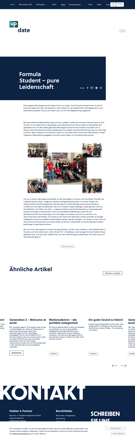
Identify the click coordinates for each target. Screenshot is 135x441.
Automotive (60, 420)
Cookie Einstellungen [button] (115, 433)
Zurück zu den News (67, 247)
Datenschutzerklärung (21, 433)
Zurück (121, 30)
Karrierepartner (76, 6)
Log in (113, 5)
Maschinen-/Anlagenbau (65, 417)
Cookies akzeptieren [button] (115, 428)
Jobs (108, 6)
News (63, 6)
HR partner (41, 6)
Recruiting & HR (25, 6)
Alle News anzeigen (112, 274)
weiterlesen (16, 354)
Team (54, 6)
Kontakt (119, 5)
